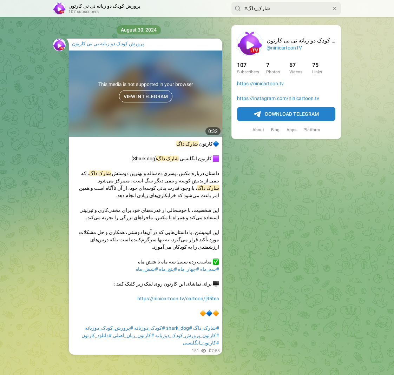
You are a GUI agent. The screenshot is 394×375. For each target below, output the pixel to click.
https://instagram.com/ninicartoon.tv (278, 98)
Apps (291, 129)
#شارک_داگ (206, 328)
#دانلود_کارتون (96, 335)
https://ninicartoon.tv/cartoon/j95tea (178, 298)
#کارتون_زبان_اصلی (133, 335)
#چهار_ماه (188, 269)
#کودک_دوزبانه (149, 328)
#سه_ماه (209, 269)
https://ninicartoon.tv (260, 83)
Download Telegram (286, 114)
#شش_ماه (147, 269)
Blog (275, 129)
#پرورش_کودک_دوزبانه (109, 328)
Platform (311, 129)
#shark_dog (179, 328)
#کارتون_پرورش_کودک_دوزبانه (187, 335)
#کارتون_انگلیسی (201, 343)
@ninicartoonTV (284, 48)
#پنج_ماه (168, 269)
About (258, 129)
